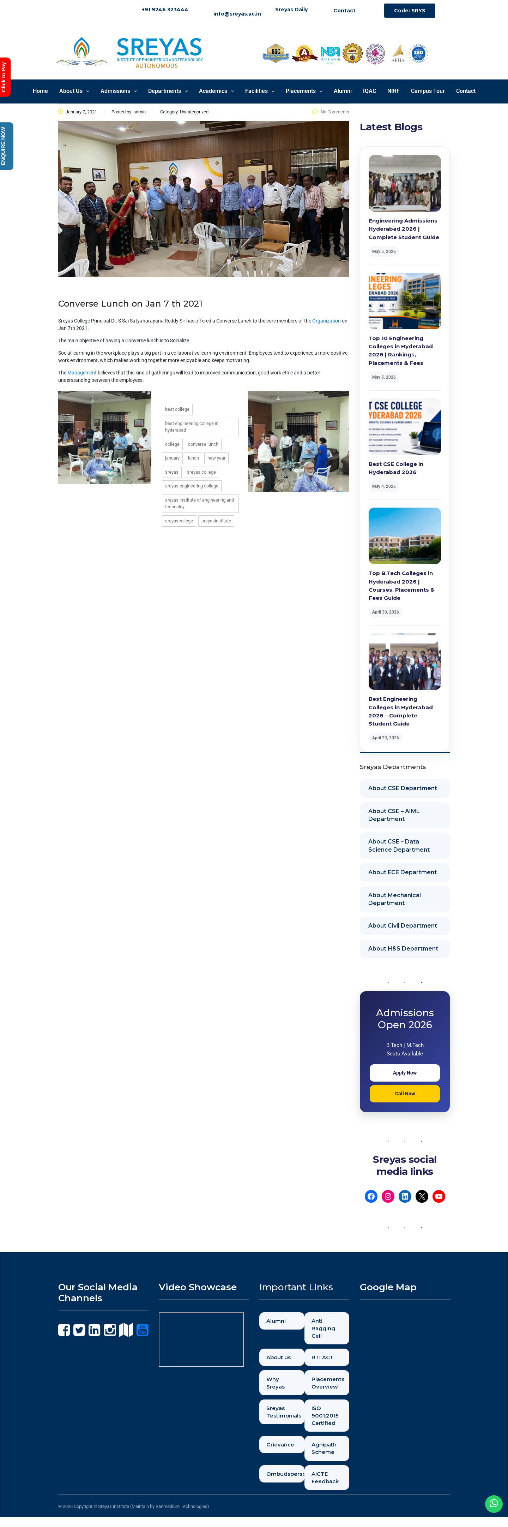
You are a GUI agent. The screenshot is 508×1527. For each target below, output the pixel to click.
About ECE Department (402, 872)
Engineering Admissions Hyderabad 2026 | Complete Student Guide (404, 229)
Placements (304, 91)
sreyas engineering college (191, 486)
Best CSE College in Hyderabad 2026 (396, 468)
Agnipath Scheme (326, 1455)
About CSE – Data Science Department (399, 845)
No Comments (330, 111)
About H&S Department (403, 948)
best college (177, 409)
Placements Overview (330, 1386)
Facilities (259, 91)
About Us (74, 91)
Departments (168, 91)
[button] (74, 91)
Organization (326, 321)
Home (40, 91)
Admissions (119, 91)
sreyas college (201, 472)
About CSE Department (402, 788)
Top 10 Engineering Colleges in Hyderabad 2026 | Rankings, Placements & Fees (401, 350)
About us (281, 1359)
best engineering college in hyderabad (191, 427)
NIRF (393, 91)
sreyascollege (179, 520)
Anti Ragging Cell (325, 1329)
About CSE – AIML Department (394, 815)
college (172, 444)
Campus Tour (428, 91)
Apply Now (405, 1073)
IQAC (369, 91)
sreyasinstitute (216, 520)
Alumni (343, 91)
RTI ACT (325, 1359)
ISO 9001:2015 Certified (327, 1421)
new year (216, 458)
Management (82, 372)
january (172, 458)
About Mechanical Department (394, 899)
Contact (466, 91)
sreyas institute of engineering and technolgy (199, 503)
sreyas (172, 472)
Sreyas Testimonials (286, 1417)
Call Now (405, 1093)
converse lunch (203, 444)
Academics (216, 91)
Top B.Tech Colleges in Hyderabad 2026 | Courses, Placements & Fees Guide (402, 585)
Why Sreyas (278, 1386)
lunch (193, 458)
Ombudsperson (286, 1482)
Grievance (282, 1451)
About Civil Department (402, 925)
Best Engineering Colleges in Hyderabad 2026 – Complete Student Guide (401, 711)
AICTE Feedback (328, 1486)
